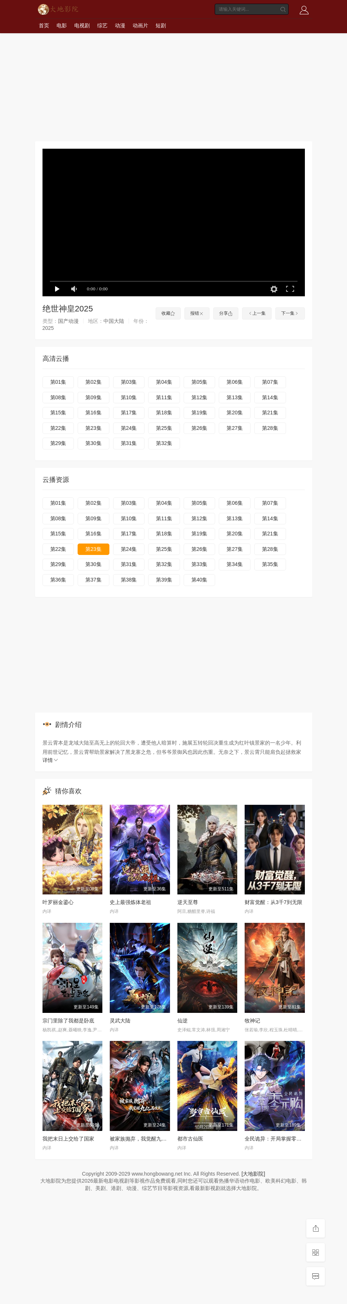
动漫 (120, 25)
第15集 (58, 412)
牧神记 (252, 1021)
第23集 (93, 428)
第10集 (129, 397)
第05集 (199, 382)
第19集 (199, 412)
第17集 (129, 412)
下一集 (290, 313)
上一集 (257, 313)
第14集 (270, 397)
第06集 (235, 382)
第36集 (58, 580)
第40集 (199, 580)
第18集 (164, 412)
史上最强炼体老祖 (130, 902)
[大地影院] (253, 1174)
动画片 (140, 25)
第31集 (129, 443)
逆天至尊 (187, 902)
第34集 (235, 564)
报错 (197, 313)
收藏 (168, 313)
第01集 (58, 382)
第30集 (93, 443)
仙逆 (182, 1021)
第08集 (58, 397)
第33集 (199, 564)
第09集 (93, 397)
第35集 (270, 564)
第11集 (164, 397)
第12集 (199, 397)
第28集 (270, 428)
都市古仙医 (190, 1139)
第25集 (164, 428)
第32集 (164, 443)
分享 (225, 313)
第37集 (93, 580)
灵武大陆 (120, 1021)
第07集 (270, 382)
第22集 (58, 428)
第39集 (164, 580)
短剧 (161, 25)
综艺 (102, 25)
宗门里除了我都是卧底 (68, 1021)
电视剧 (82, 25)
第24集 (129, 428)
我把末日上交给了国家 (68, 1139)
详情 (50, 760)
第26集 (199, 428)
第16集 (93, 412)
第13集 (235, 397)
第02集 (93, 382)
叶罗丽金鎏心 (58, 902)
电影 (62, 25)
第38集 (129, 580)
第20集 (235, 412)
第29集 (58, 443)
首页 (44, 25)
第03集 (129, 382)
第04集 (164, 382)
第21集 (270, 412)
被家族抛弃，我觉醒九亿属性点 (146, 1139)
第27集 (235, 428)
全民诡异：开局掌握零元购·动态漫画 (287, 1139)
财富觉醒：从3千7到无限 (273, 902)
